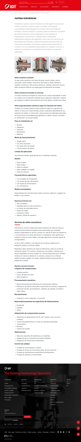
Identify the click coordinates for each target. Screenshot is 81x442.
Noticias (52, 395)
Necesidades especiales (34, 13)
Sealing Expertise (26, 390)
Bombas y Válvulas (39, 390)
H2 (35, 383)
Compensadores (9, 392)
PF (67, 385)
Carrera (65, 7)
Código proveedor (55, 390)
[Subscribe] (14, 416)
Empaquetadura (8, 385)
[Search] (36, 2)
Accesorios (7, 400)
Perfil (68, 383)
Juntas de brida (38, 392)
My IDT (61, 2)
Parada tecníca (25, 385)
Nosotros (55, 7)
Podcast (52, 397)
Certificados (53, 388)
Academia (24, 383)
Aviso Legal (11, 432)
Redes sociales (32, 432)
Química (36, 388)
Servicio (34, 7)
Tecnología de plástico (10, 388)
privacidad (15, 419)
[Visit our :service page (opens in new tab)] (58, 432)
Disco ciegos (7, 397)
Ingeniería (24, 388)
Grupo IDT (53, 383)
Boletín (52, 400)
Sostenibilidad (54, 385)
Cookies (39, 432)
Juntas (6, 383)
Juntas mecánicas (45, 13)
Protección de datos (21, 432)
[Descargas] (78, 428)
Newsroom (53, 392)
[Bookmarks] (78, 422)
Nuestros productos (23, 13)
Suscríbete (27, 416)
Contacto (53, 404)
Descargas (46, 432)
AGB (5, 432)
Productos (23, 7)
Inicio (16, 13)
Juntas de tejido (8, 390)
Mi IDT (69, 379)
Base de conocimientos (56, 402)
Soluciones (44, 7)
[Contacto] (78, 434)
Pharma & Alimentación (40, 385)
